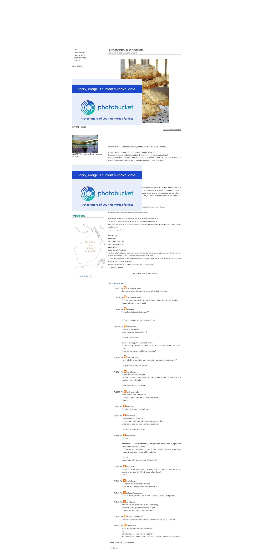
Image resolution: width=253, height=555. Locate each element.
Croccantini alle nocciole (126, 50)
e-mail (77, 61)
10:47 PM (119, 517)
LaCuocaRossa (132, 493)
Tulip (129, 309)
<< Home (114, 548)
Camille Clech (132, 288)
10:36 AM (119, 297)
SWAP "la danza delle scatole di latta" (87, 155)
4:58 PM (119, 466)
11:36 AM (119, 327)
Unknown (130, 357)
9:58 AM (153, 273)
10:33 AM (119, 288)
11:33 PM (119, 526)
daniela (130, 327)
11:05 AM (119, 309)
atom (79, 66)
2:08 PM (119, 407)
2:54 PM (119, 416)
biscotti (121, 268)
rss (74, 66)
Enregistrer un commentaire (122, 542)
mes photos (79, 52)
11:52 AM (119, 357)
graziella (129, 481)
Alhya (128, 407)
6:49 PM (119, 502)
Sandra (129, 466)
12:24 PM (119, 372)
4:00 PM (119, 436)
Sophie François (133, 517)
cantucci (131, 160)
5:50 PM (119, 481)
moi (75, 49)
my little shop (79, 127)
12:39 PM (119, 392)
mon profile (79, 55)
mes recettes (80, 58)
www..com (86, 276)
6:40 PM (119, 493)
